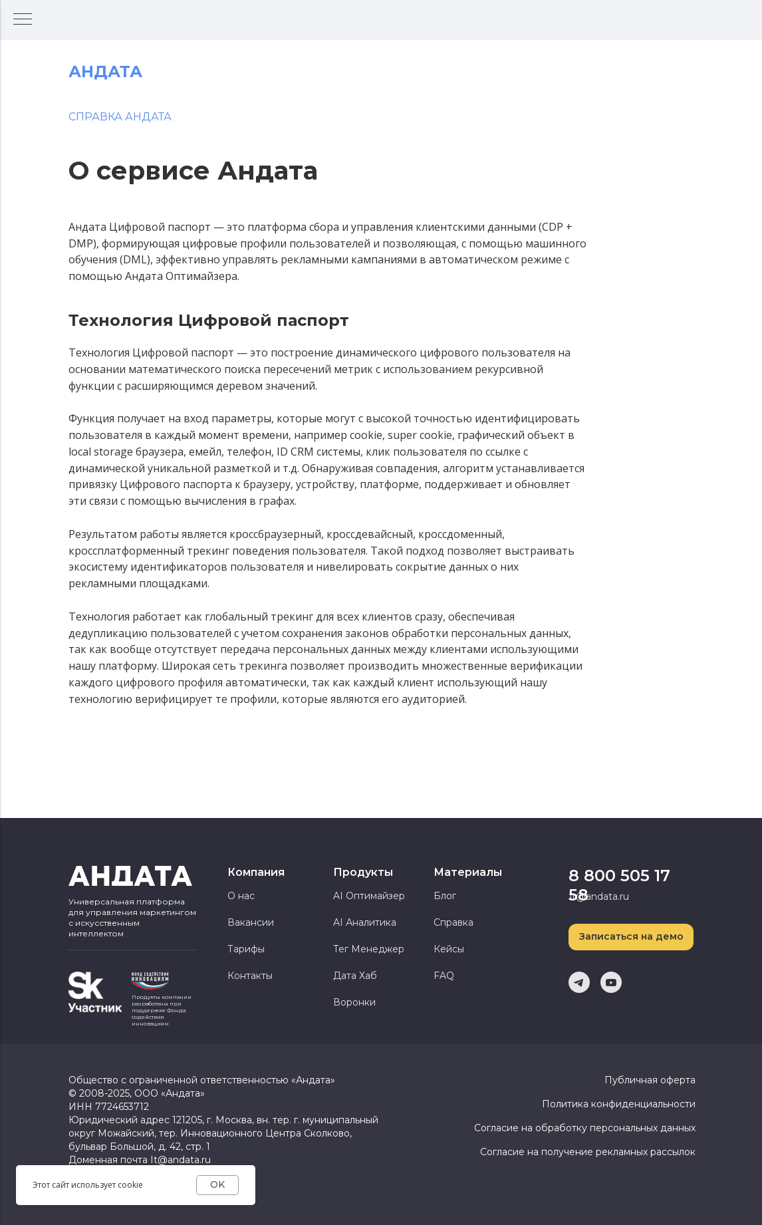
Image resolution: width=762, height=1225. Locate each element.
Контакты (250, 976)
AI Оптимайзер (369, 896)
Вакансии (250, 922)
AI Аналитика (364, 922)
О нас (241, 896)
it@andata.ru (599, 896)
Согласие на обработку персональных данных (585, 1128)
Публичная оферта (650, 1080)
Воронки (354, 1002)
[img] (95, 992)
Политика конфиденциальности (619, 1104)
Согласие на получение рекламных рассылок (588, 1152)
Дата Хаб (355, 976)
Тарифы (246, 949)
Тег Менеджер (368, 949)
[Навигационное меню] (22, 20)
